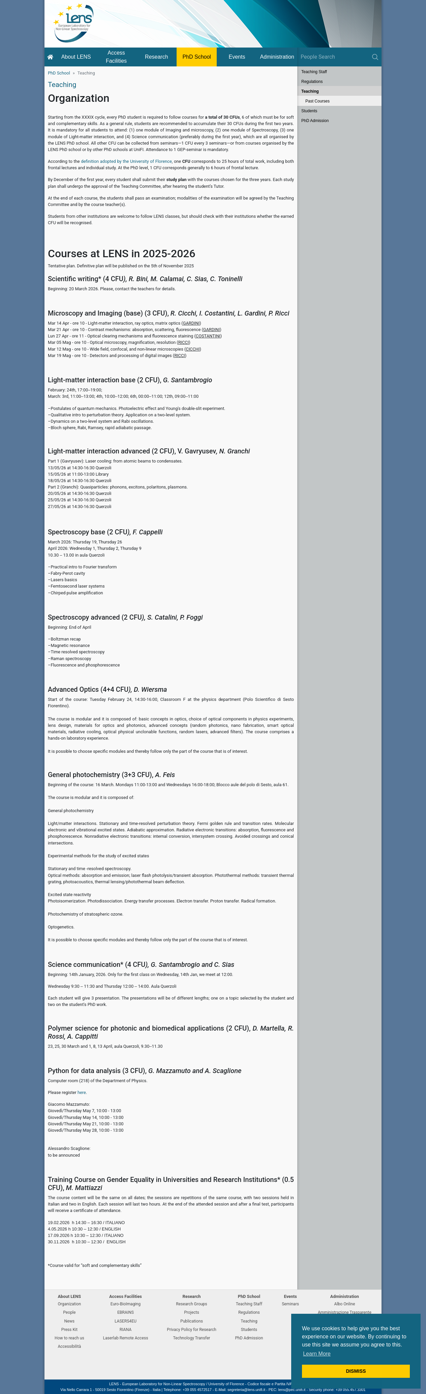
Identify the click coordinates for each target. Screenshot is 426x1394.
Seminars (290, 1304)
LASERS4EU (125, 1321)
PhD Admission (315, 120)
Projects (191, 1312)
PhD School (196, 57)
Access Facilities (116, 57)
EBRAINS (125, 1312)
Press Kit (69, 1329)
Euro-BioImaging (126, 1304)
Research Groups (191, 1304)
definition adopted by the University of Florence (126, 161)
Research (156, 57)
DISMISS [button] (356, 1371)
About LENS (76, 57)
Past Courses (317, 101)
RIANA (126, 1329)
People (69, 1312)
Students (309, 111)
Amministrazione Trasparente (344, 1312)
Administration (277, 57)
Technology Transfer (191, 1338)
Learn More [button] (317, 1354)
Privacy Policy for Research (191, 1329)
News (69, 1321)
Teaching (310, 91)
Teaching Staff (314, 71)
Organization (69, 1304)
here (82, 1092)
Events (237, 57)
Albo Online (344, 1304)
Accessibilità (69, 1346)
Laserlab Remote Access (125, 1338)
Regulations (312, 81)
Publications (191, 1321)
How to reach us (69, 1338)
